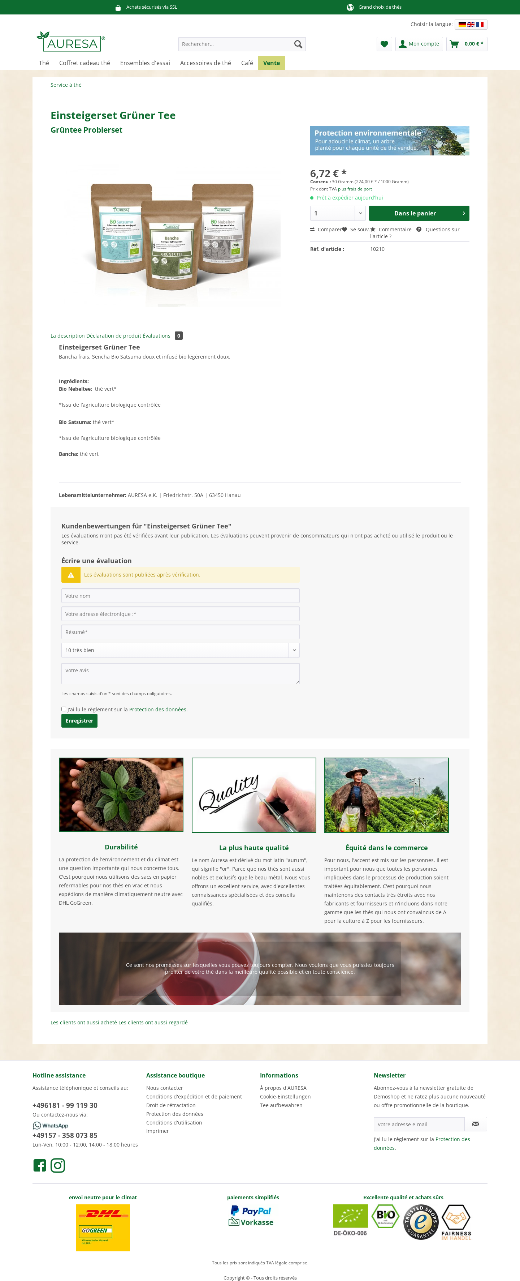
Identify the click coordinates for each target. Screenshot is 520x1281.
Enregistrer (79, 720)
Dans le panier (429, 212)
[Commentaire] (180, 650)
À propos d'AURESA (283, 1087)
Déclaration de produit (113, 335)
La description (68, 335)
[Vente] (271, 63)
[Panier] (467, 44)
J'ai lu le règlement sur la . (128, 709)
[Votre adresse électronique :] (180, 614)
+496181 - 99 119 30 (65, 1105)
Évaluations (163, 335)
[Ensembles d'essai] (145, 63)
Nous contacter (164, 1087)
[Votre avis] (180, 673)
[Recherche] (298, 44)
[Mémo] (384, 44)
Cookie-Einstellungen (285, 1096)
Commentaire (391, 229)
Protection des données (157, 709)
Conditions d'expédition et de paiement (194, 1096)
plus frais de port (355, 189)
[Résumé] (180, 632)
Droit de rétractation (171, 1105)
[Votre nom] (180, 595)
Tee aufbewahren (281, 1105)
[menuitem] (242, 47)
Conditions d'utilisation (174, 1122)
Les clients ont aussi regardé (153, 1022)
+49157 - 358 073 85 (65, 1135)
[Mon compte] (419, 44)
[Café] (247, 63)
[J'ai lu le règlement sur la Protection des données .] (63, 709)
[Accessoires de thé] (205, 63)
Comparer (326, 229)
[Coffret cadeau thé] (84, 63)
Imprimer (157, 1130)
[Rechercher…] (242, 44)
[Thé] (44, 63)
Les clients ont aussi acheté (84, 1022)
